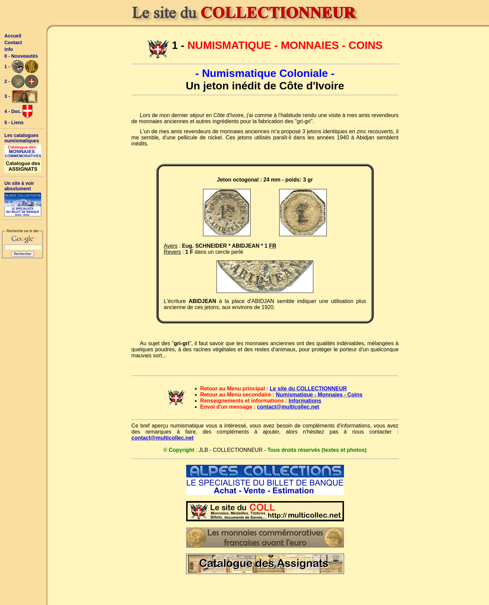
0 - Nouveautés (21, 56)
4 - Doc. (18, 111)
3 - (21, 97)
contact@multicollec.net (288, 407)
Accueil (12, 35)
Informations (305, 401)
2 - (21, 81)
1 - (21, 67)
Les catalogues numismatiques (21, 138)
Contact (13, 42)
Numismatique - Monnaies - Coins (319, 394)
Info (8, 49)
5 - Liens (14, 122)
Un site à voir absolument (19, 186)
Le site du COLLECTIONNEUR (308, 388)
